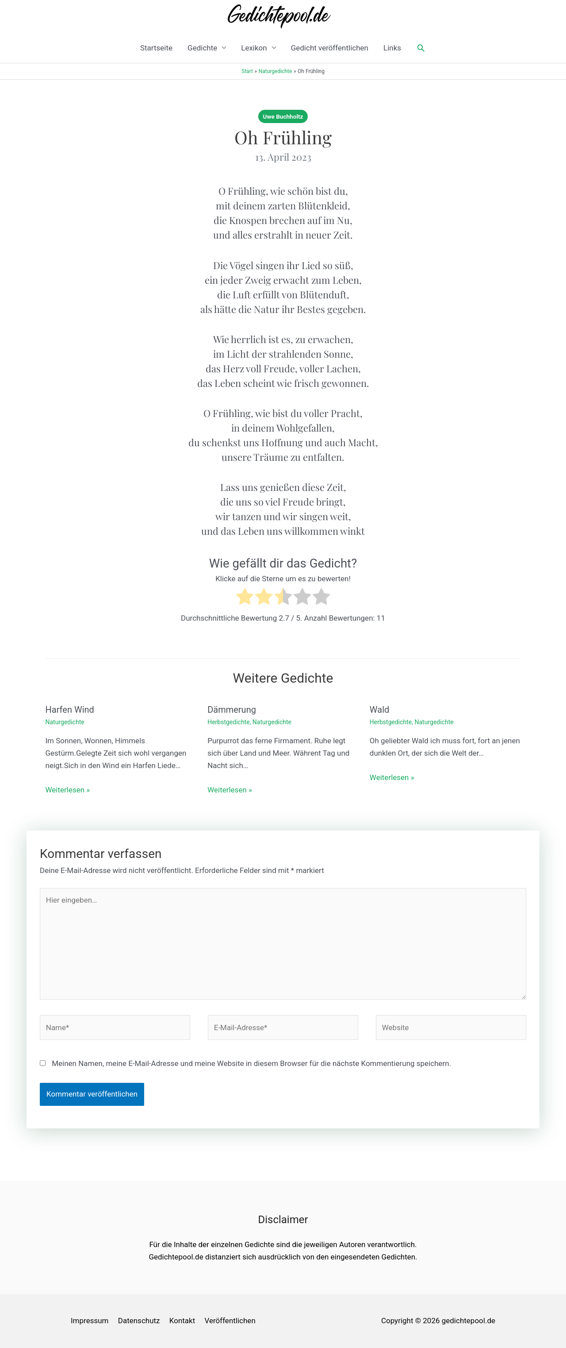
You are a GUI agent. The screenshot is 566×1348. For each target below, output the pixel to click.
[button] (421, 48)
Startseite (156, 47)
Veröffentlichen (229, 1320)
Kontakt (182, 1320)
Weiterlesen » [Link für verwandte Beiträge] (68, 789)
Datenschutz (139, 1320)
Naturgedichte (65, 722)
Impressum (90, 1320)
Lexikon (254, 47)
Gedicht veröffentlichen (329, 47)
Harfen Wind (70, 709)
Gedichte (202, 47)
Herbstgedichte (228, 722)
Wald (379, 709)
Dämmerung (231, 709)
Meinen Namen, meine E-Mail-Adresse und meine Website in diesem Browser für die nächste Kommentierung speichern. (251, 1063)
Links (392, 47)
